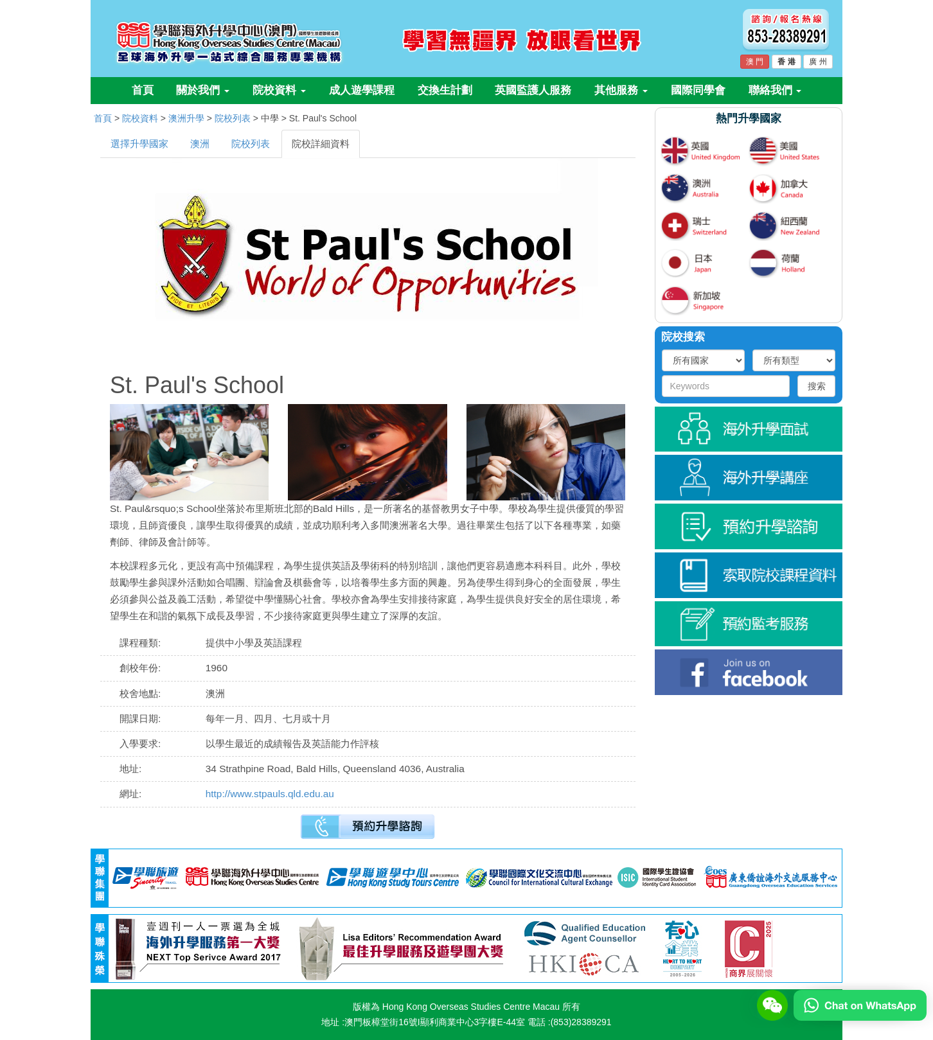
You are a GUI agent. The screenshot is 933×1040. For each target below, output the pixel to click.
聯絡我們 (775, 90)
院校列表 (233, 118)
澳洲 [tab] (199, 143)
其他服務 (621, 90)
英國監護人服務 (533, 90)
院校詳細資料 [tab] (321, 143)
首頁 (143, 90)
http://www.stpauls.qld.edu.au (270, 793)
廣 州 (817, 61)
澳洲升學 (186, 118)
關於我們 (202, 90)
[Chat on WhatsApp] (860, 1005)
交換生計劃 (445, 90)
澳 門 (754, 61)
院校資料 (279, 90)
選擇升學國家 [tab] (139, 143)
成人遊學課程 (362, 90)
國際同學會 (698, 90)
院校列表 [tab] (250, 143)
